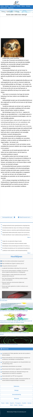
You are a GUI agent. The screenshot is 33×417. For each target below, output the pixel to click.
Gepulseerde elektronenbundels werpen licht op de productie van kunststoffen (16, 232)
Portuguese (18, 403)
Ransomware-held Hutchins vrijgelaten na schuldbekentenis (16, 369)
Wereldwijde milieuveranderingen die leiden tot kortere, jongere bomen (16, 245)
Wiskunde (16, 398)
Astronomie (12, 6)
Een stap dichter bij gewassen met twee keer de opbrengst (16, 307)
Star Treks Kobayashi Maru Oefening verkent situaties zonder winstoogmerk (14, 279)
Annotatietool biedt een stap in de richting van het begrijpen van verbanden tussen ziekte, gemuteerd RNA (16, 227)
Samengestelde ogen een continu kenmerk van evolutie (8, 217)
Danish (15, 405)
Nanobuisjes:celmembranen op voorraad (11, 366)
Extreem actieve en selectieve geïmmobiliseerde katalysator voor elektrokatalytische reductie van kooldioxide (16, 230)
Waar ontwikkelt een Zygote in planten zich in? (13, 263)
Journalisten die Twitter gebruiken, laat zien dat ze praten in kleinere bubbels (16, 354)
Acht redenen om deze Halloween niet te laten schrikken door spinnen (16, 330)
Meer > (29, 237)
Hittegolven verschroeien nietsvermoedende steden (14, 243)
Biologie (28, 6)
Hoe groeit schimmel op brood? (9, 266)
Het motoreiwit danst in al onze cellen (16, 340)
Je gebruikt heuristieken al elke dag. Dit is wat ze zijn (14, 268)
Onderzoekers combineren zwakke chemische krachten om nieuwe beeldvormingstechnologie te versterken (16, 379)
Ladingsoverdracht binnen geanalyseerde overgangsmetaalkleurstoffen (16, 225)
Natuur (23, 6)
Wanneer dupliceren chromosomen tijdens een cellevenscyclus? (13, 283)
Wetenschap (10, 11)
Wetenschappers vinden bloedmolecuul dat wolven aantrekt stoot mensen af (14, 275)
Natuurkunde (4, 8)
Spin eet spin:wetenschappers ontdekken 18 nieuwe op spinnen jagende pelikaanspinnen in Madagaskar (15, 271)
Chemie (7, 6)
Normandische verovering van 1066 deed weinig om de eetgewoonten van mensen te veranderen (15, 372)
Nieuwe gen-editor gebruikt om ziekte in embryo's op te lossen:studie (15, 287)
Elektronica (10, 8)
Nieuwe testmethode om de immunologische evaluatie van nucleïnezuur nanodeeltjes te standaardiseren (16, 358)
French (2, 403)
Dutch (11, 405)
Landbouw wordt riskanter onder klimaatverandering (14, 250)
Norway (20, 405)
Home (2, 6)
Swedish (24, 403)
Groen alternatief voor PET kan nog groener (12, 376)
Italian (7, 403)
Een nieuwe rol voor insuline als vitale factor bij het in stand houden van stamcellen (16, 296)
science (3, 11)
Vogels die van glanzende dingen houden (12, 241)
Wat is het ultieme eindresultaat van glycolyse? (13, 261)
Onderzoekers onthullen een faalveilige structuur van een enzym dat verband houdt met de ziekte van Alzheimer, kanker (16, 318)
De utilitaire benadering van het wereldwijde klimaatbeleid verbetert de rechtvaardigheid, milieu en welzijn (16, 248)
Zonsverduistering (16, 394)
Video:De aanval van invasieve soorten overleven (25, 217)
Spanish (12, 403)
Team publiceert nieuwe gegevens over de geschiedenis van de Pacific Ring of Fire (16, 362)
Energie (18, 6)
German (29, 403)
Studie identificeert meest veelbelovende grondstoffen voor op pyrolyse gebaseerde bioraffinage (16, 234)
